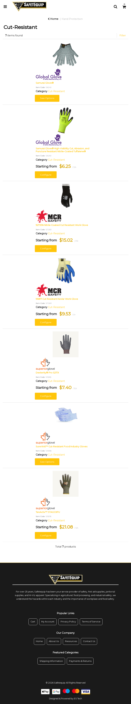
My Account (47, 621)
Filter (122, 35)
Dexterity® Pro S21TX (47, 372)
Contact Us (89, 641)
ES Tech (78, 698)
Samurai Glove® (45, 83)
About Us (54, 641)
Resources (71, 641)
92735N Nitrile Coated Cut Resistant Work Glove (62, 225)
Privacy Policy (68, 621)
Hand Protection (72, 18)
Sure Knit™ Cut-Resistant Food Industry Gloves (61, 446)
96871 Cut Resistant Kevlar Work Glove (57, 299)
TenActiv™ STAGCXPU (48, 512)
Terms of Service (91, 621)
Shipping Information (51, 661)
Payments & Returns (80, 661)
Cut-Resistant (56, 91)
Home (53, 18)
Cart (33, 621)
